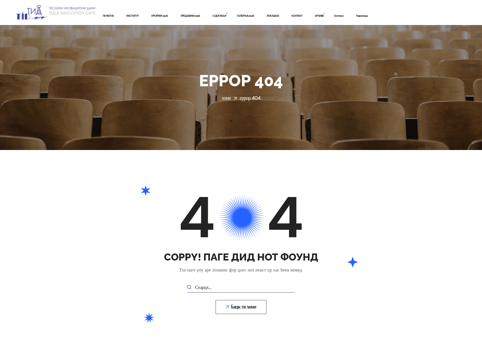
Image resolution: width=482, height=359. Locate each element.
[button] (241, 307)
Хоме (226, 98)
